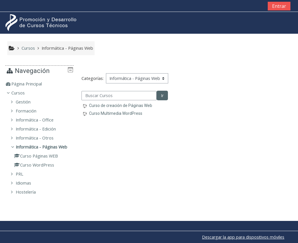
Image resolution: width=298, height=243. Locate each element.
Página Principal (31, 84)
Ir (162, 95)
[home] (41, 22)
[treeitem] (39, 84)
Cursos (22, 93)
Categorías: (92, 78)
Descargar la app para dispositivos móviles (243, 237)
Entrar (279, 6)
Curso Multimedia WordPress (115, 113)
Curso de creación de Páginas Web (120, 105)
